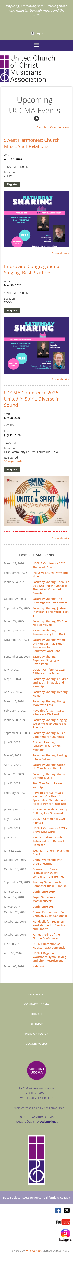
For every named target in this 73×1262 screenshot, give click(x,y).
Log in (39, 33)
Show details (60, 253)
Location (9, 172)
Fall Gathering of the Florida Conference (46, 936)
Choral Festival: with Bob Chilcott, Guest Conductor (50, 914)
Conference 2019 (44, 891)
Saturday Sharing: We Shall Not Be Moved (50, 623)
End (6, 431)
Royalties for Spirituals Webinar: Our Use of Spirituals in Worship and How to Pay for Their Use (49, 798)
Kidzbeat (38, 966)
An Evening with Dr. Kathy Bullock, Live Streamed (50, 811)
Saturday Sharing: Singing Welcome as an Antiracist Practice (50, 723)
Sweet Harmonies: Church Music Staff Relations (32, 143)
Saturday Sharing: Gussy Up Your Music (49, 776)
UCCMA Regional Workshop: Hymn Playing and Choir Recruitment (49, 956)
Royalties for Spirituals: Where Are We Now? (48, 712)
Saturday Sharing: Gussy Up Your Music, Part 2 (49, 766)
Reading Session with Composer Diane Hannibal (50, 884)
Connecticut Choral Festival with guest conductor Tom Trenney (48, 872)
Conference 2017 (44, 906)
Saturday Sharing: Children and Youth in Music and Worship (50, 682)
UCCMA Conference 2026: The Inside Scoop (49, 565)
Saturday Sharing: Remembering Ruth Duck (49, 632)
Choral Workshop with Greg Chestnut (47, 861)
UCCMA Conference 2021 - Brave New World (50, 830)
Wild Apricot (33, 1250)
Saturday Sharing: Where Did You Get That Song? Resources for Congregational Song (49, 645)
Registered (11, 457)
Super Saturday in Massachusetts (45, 899)
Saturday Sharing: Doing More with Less (49, 703)
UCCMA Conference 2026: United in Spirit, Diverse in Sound (32, 398)
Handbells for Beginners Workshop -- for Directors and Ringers (50, 925)
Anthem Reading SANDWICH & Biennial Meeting (47, 746)
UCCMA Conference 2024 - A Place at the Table (50, 671)
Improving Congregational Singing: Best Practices (32, 269)
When (8, 155)
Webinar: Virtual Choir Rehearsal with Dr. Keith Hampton (49, 841)
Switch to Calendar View (53, 127)
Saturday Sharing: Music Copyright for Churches (49, 734)
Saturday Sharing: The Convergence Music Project (51, 600)
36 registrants (13, 461)
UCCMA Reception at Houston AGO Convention (50, 945)
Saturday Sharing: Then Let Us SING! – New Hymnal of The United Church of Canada (51, 587)
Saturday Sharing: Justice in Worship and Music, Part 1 (51, 611)
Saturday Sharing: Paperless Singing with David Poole (48, 660)
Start (7, 414)
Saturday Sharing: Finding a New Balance (50, 757)
